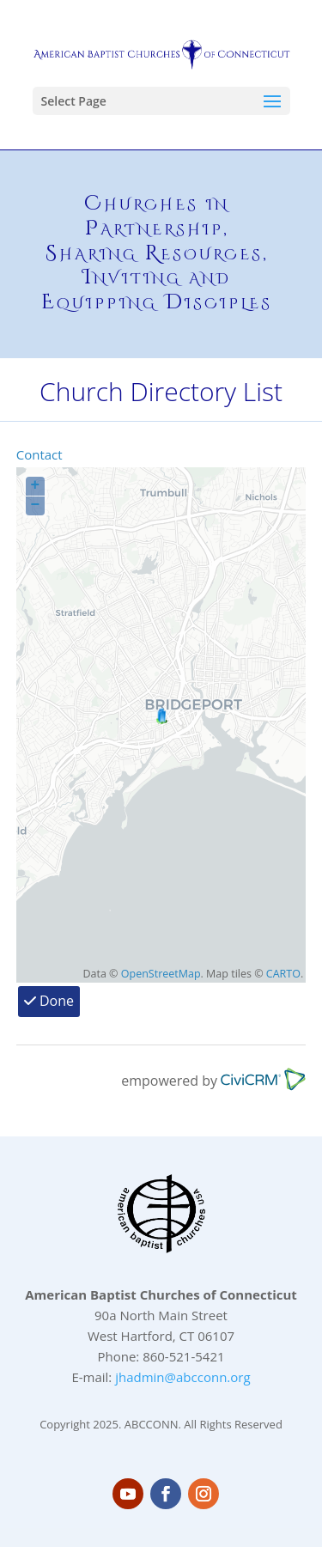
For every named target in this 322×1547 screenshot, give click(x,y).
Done (49, 1000)
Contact (39, 454)
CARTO (283, 973)
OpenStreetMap (161, 973)
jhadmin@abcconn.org (182, 1377)
